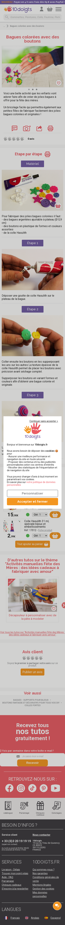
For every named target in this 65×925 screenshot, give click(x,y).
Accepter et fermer (32, 501)
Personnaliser (32, 493)
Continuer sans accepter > (43, 421)
